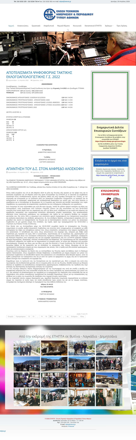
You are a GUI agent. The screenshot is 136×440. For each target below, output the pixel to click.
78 (55, 316)
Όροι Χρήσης (122, 26)
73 (33, 316)
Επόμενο (74, 316)
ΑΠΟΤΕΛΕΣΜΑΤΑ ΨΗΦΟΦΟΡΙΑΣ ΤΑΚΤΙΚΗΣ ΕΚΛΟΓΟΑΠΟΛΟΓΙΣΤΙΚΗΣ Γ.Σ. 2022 (39, 74)
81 (68, 316)
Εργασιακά (36, 26)
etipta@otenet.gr (65, 1)
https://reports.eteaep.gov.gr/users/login (110, 141)
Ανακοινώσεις (22, 26)
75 (42, 316)
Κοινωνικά (77, 26)
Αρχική (11, 26)
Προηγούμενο (21, 316)
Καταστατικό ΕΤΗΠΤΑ (93, 26)
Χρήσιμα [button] (109, 26)
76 (46, 316)
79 (59, 316)
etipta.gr (3, 431)
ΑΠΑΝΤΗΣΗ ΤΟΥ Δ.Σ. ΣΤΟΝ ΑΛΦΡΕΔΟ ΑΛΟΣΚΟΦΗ (45, 168)
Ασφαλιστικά (49, 26)
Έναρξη (10, 316)
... (37, 316)
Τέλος (82, 316)
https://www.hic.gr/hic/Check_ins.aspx (110, 176)
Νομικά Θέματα (63, 26)
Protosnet (71, 426)
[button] (68, 30)
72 (29, 316)
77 (50, 316)
